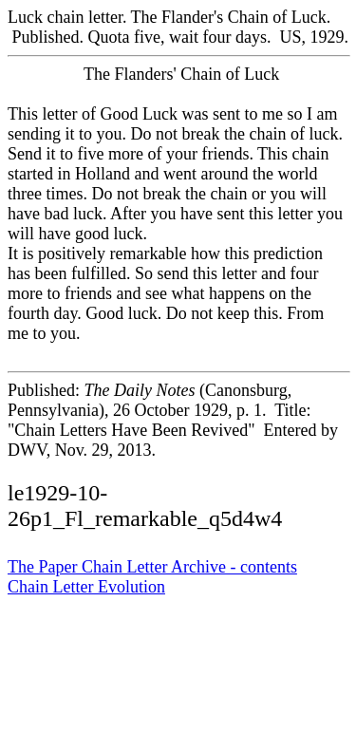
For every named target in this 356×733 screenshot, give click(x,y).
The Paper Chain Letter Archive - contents (152, 566)
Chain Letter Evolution (86, 586)
